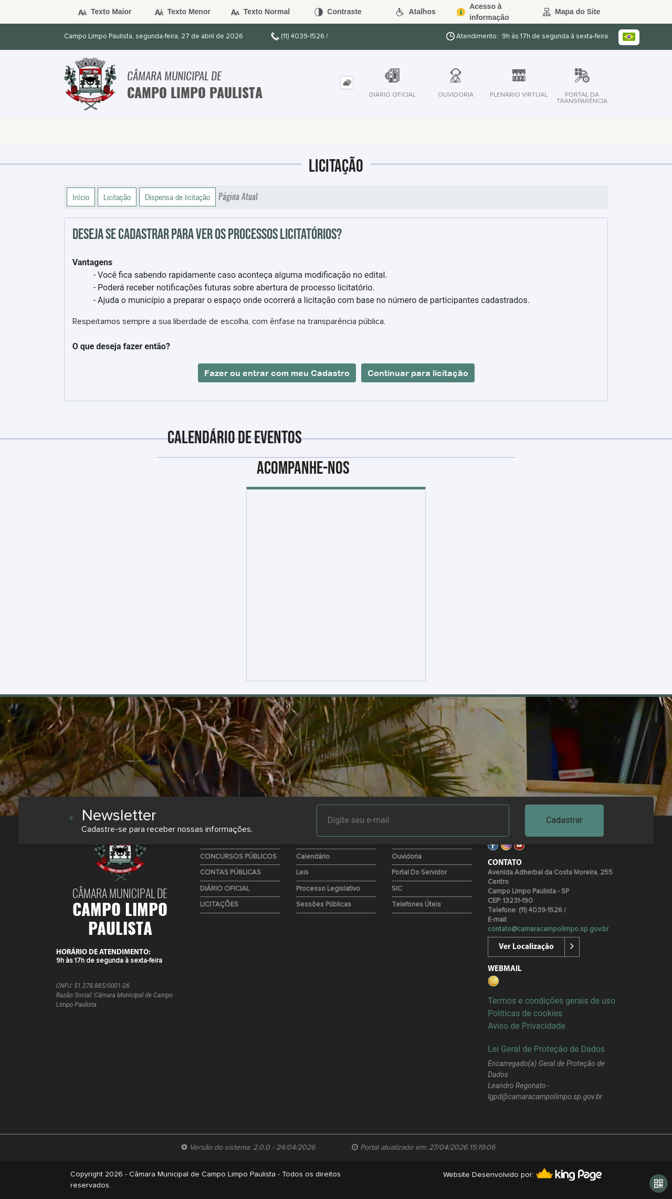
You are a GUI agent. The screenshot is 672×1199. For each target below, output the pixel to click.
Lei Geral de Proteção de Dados (546, 1049)
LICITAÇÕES (219, 904)
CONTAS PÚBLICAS (230, 872)
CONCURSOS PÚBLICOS (238, 856)
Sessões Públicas (323, 904)
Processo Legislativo (328, 888)
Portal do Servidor (419, 872)
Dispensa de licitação (177, 197)
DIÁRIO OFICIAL (224, 888)
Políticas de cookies (525, 1013)
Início (80, 197)
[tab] (346, 82)
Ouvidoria (407, 856)
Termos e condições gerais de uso (551, 1001)
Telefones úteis (416, 904)
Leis (302, 872)
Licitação (117, 197)
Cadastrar (564, 820)
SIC (397, 888)
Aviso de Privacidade (526, 1026)
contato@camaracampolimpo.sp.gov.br (548, 929)
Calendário (313, 856)
